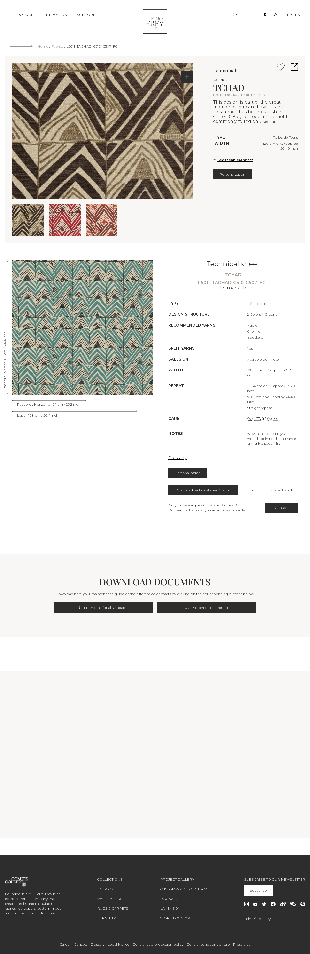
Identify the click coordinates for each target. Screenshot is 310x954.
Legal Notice (118, 944)
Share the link (281, 490)
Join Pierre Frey (257, 918)
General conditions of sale (208, 944)
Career (65, 944)
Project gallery (177, 879)
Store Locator (175, 918)
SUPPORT (85, 14)
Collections (110, 879)
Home (42, 46)
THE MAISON (55, 14)
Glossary (177, 457)
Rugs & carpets (112, 908)
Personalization (232, 174)
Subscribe (258, 890)
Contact (281, 507)
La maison (170, 908)
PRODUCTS (25, 14)
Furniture (107, 918)
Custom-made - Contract (185, 889)
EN (297, 14)
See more (271, 122)
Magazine (170, 899)
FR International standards (117, 607)
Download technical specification (203, 490)
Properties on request (193, 607)
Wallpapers (109, 899)
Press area (242, 944)
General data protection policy (157, 944)
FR (289, 14)
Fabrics (57, 46)
